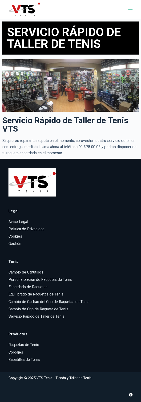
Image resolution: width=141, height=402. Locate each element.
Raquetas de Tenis (23, 344)
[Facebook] (131, 395)
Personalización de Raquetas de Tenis (40, 279)
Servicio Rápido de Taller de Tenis (36, 316)
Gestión (14, 243)
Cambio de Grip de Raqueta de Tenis (38, 309)
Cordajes (15, 352)
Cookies (15, 236)
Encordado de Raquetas (28, 287)
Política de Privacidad (26, 229)
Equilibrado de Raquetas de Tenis (36, 294)
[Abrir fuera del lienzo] (130, 9)
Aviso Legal (18, 221)
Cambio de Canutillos (25, 272)
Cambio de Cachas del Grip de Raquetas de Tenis (48, 301)
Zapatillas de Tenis (24, 359)
